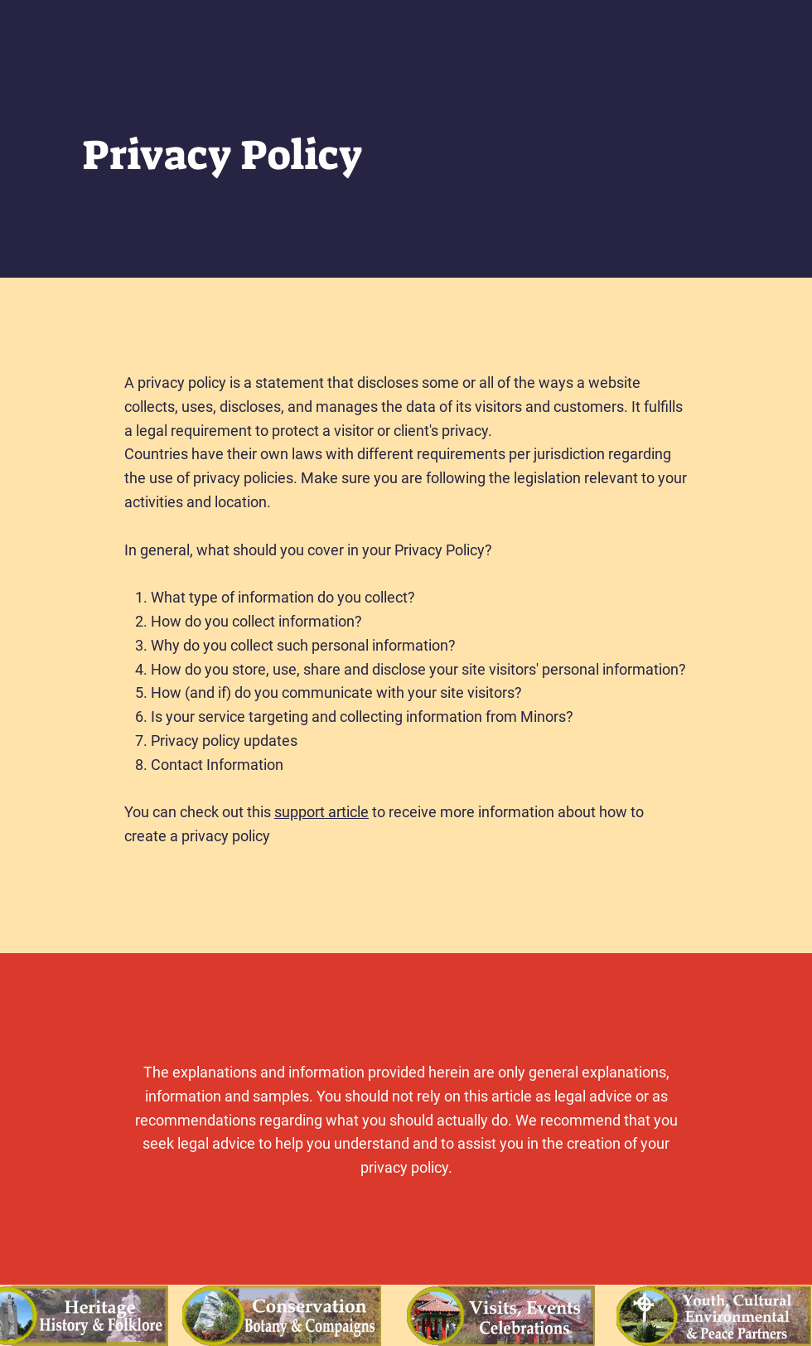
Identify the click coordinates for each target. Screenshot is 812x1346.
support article (321, 812)
